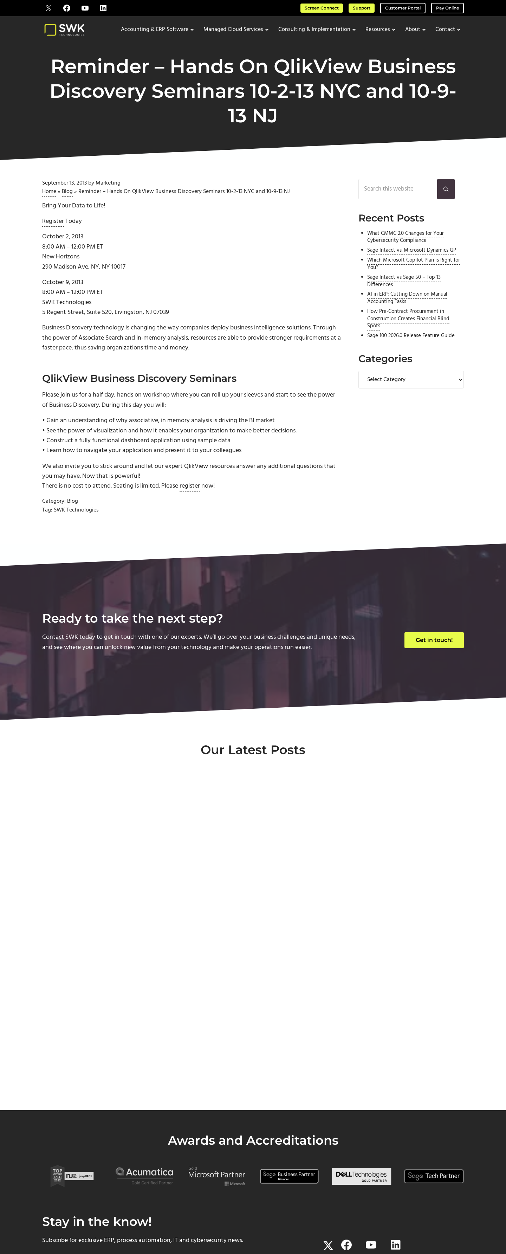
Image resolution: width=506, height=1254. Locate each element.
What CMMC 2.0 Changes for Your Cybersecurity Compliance (405, 245)
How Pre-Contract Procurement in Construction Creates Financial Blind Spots (408, 327)
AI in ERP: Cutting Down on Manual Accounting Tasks (407, 307)
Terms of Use (305, 1220)
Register (53, 229)
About (309, 1138)
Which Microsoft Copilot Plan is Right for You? (413, 273)
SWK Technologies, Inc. (220, 1220)
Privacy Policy (337, 1220)
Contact (309, 1149)
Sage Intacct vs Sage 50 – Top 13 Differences (404, 290)
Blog (67, 198)
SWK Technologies (76, 522)
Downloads (417, 1159)
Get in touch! (434, 652)
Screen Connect (322, 7)
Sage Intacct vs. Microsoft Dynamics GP (411, 259)
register (190, 498)
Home (49, 198)
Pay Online (447, 7)
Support (361, 7)
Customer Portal (403, 7)
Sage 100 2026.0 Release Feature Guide (411, 345)
